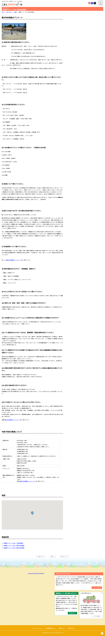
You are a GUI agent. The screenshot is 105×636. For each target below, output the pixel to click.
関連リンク (61, 628)
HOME (3, 12)
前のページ (41, 556)
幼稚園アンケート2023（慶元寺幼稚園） (14, 545)
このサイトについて (37, 628)
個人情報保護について (50, 628)
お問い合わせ (71, 628)
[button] (32, 513)
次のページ (63, 556)
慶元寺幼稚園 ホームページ (14, 260)
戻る (52, 556)
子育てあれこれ (9, 12)
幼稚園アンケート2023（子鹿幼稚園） (14, 543)
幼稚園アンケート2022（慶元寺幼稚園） (14, 548)
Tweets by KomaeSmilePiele (36, 573)
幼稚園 (15, 12)
